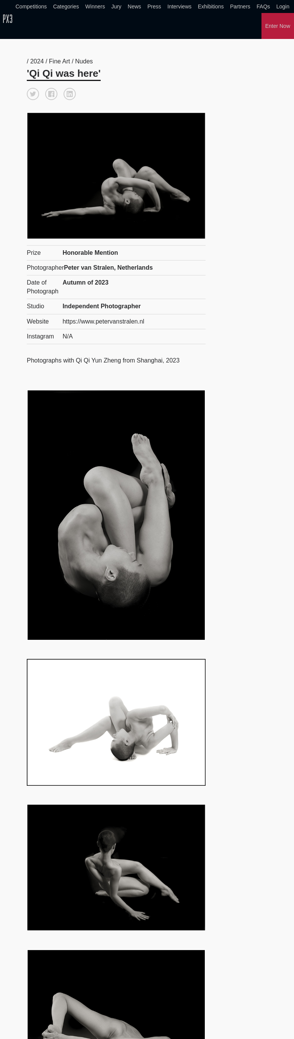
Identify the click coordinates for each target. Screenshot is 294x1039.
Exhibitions (211, 6)
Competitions (31, 6)
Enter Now (277, 26)
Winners (95, 6)
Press (154, 6)
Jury (116, 6)
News (134, 6)
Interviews (179, 6)
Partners (240, 6)
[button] (33, 94)
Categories (66, 6)
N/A (67, 336)
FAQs (263, 6)
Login (282, 6)
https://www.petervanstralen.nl (103, 321)
